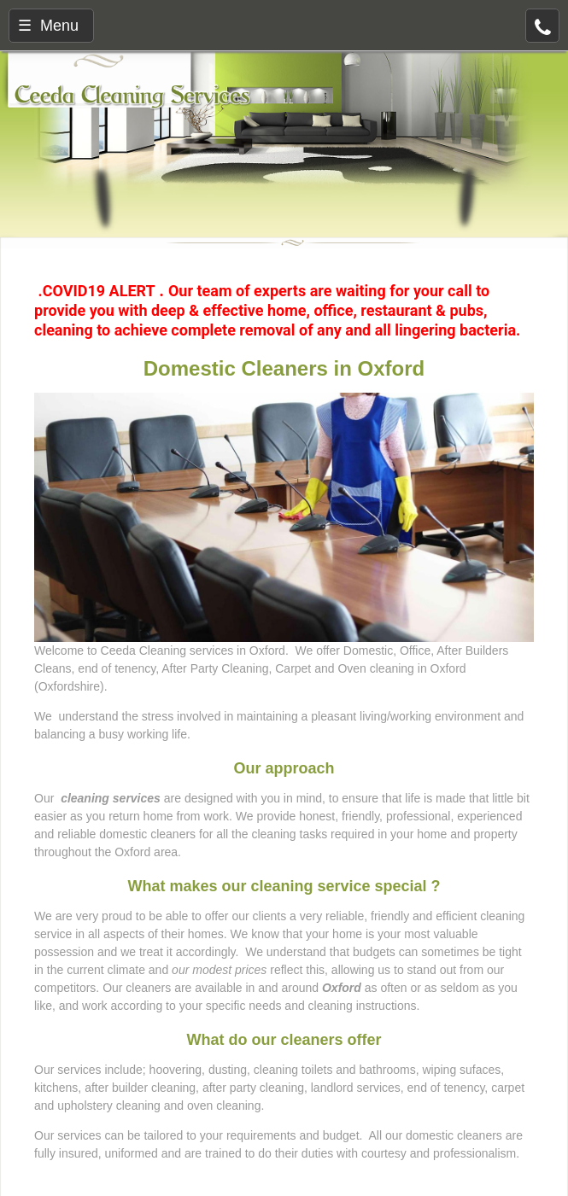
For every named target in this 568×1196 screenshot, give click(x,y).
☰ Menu (48, 25)
